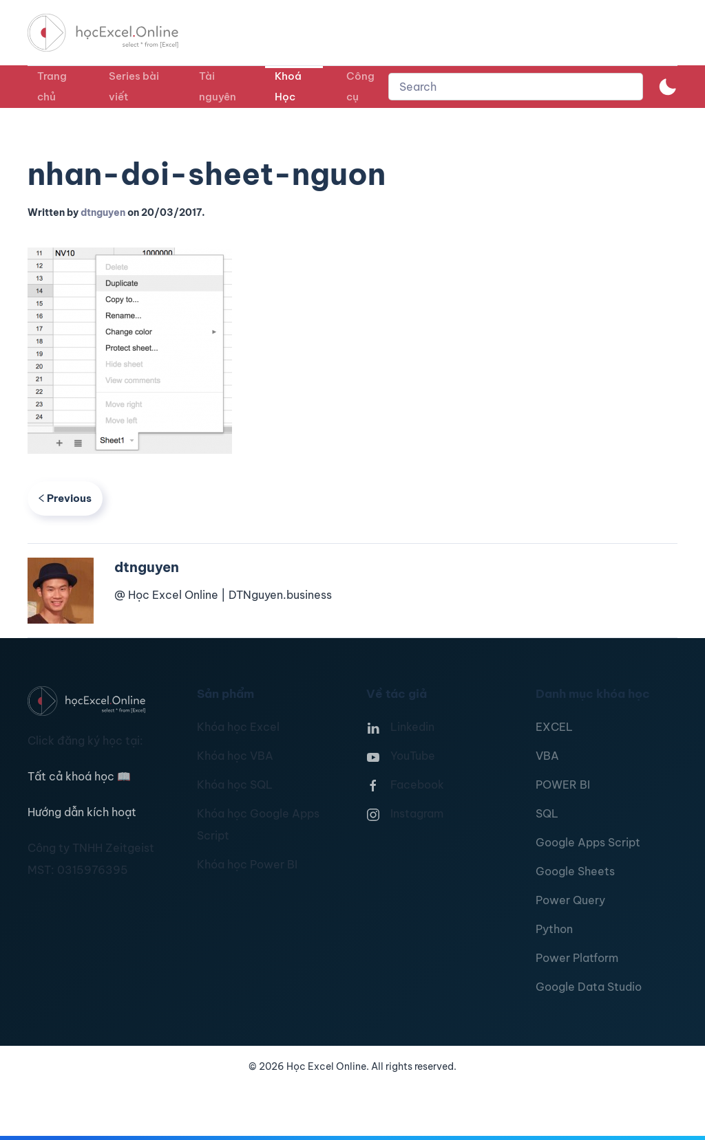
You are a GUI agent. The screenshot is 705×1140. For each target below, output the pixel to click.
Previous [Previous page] (65, 498)
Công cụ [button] (360, 86)
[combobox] (515, 86)
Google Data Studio (589, 987)
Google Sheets (575, 871)
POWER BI (563, 784)
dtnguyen (103, 212)
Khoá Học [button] (288, 86)
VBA (547, 756)
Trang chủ (52, 86)
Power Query (570, 900)
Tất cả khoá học (79, 776)
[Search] (515, 86)
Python (554, 929)
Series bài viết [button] (134, 86)
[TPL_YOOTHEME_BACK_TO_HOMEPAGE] (116, 33)
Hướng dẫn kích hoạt (82, 812)
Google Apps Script (588, 842)
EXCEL (554, 727)
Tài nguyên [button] (217, 86)
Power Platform (577, 958)
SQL (547, 813)
